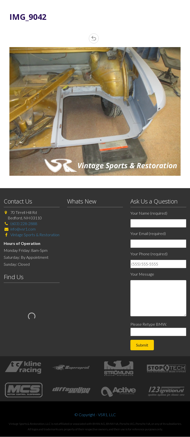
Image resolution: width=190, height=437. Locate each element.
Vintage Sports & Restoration (34, 234)
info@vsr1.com (23, 229)
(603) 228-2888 (23, 223)
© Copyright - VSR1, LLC (95, 414)
